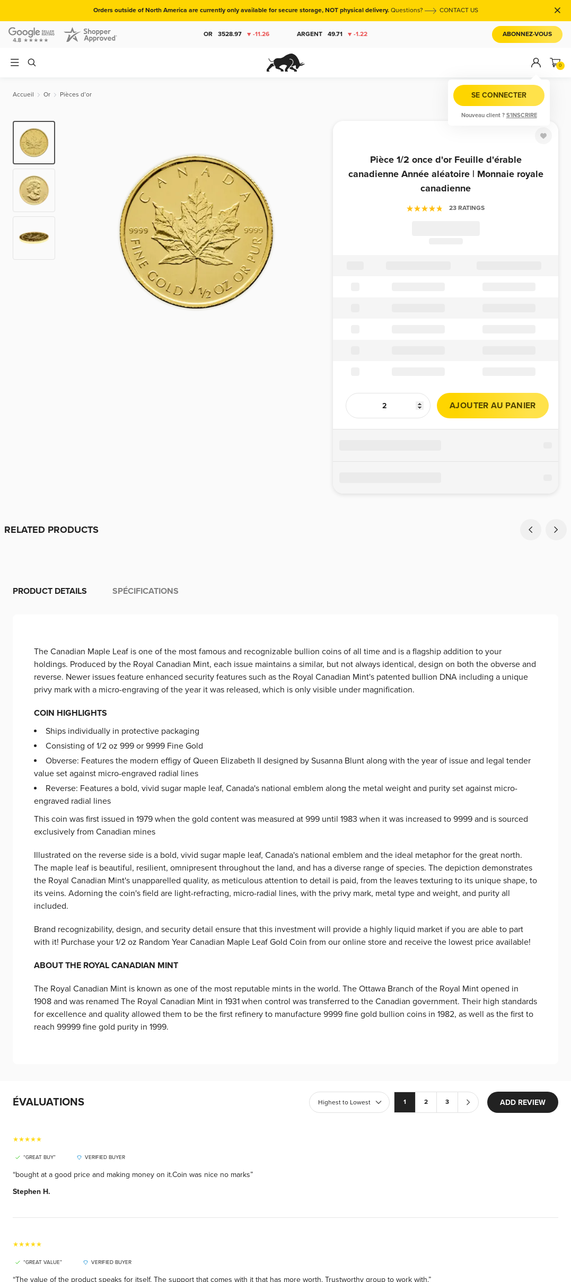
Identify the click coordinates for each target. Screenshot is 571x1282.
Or (236, 34)
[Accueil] (23, 95)
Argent (331, 34)
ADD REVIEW (523, 1102)
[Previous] (530, 529)
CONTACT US (459, 10)
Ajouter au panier (493, 405)
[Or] (46, 95)
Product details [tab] (50, 591)
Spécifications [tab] (145, 591)
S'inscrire (521, 115)
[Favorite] (543, 135)
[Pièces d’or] (76, 95)
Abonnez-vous (527, 34)
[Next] (556, 529)
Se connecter (498, 95)
